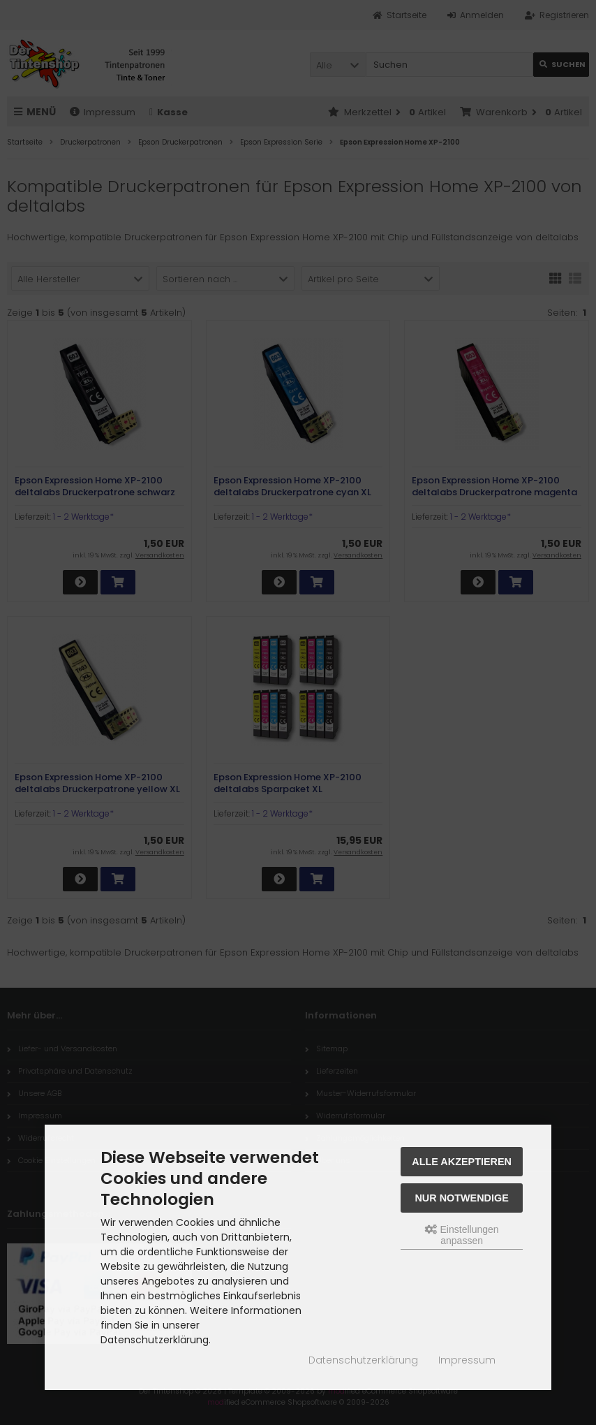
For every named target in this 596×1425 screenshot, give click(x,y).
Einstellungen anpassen (462, 1235)
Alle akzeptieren (462, 1161)
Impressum (467, 1360)
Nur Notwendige (461, 1198)
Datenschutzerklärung (363, 1360)
